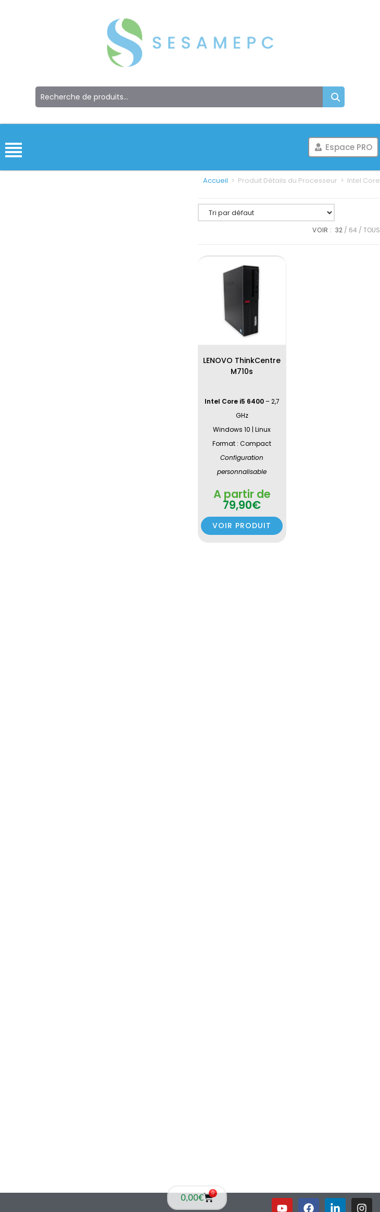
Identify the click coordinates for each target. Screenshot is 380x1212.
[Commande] (266, 212)
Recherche (334, 96)
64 (353, 230)
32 (339, 230)
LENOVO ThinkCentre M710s (242, 366)
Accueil (215, 180)
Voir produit (241, 525)
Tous (371, 230)
